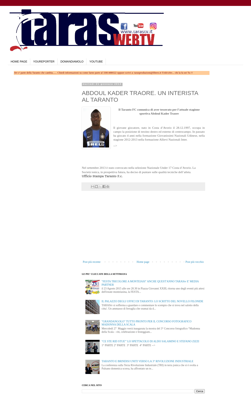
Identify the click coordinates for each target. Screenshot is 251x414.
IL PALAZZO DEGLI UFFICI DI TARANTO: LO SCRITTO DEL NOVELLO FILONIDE (152, 301)
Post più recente (91, 261)
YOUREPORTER (44, 61)
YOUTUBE (96, 61)
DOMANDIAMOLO (72, 61)
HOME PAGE (19, 61)
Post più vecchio (194, 261)
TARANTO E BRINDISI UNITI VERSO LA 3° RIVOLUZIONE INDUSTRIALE (147, 361)
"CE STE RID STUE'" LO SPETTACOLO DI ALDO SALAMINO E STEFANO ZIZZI (150, 341)
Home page (143, 261)
